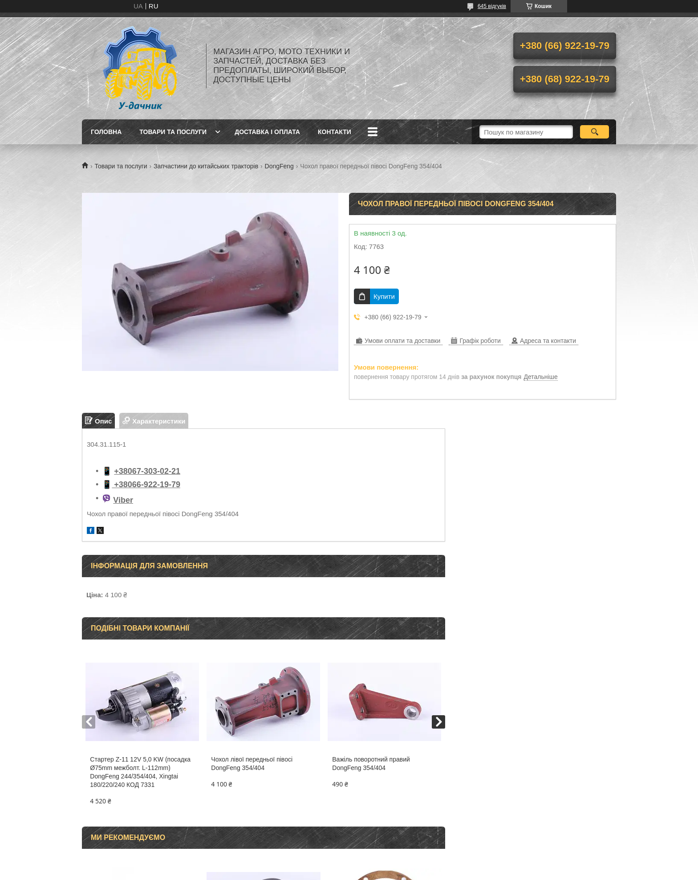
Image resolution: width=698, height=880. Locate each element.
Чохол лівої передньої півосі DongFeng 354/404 (251, 763)
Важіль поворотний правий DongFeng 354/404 (371, 763)
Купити (384, 296)
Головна (106, 131)
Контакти (334, 131)
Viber (123, 500)
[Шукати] (594, 132)
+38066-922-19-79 (146, 484)
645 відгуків (492, 6)
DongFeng (279, 166)
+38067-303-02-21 (147, 471)
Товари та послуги (173, 131)
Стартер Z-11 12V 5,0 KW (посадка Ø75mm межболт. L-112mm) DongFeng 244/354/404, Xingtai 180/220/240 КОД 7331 (140, 772)
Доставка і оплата (267, 131)
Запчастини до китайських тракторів (206, 166)
